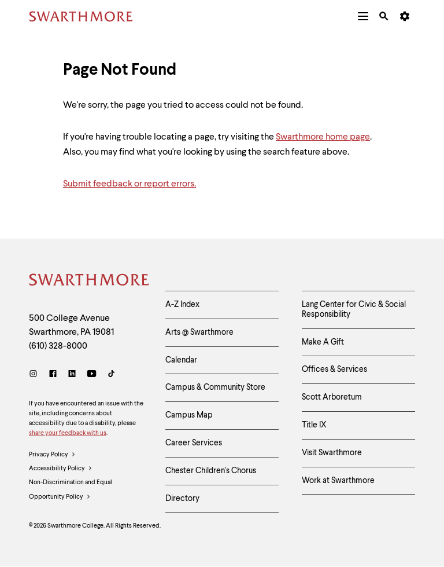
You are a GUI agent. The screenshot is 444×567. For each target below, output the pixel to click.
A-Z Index (182, 305)
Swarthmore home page (323, 137)
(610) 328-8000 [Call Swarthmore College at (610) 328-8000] (58, 346)
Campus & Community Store (215, 387)
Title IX (314, 425)
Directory (182, 499)
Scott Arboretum (332, 397)
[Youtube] (91, 375)
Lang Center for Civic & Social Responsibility (354, 310)
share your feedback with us (67, 433)
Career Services (193, 443)
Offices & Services (334, 369)
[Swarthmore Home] (88, 281)
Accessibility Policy (60, 469)
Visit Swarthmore (332, 453)
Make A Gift (323, 342)
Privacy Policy (52, 455)
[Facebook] (53, 375)
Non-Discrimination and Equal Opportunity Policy (70, 492)
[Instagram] (35, 375)
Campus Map (189, 415)
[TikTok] (111, 375)
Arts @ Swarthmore (199, 332)
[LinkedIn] (72, 375)
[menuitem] (363, 16)
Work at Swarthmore (338, 481)
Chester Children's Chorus (210, 471)
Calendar (181, 360)
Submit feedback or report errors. (129, 184)
